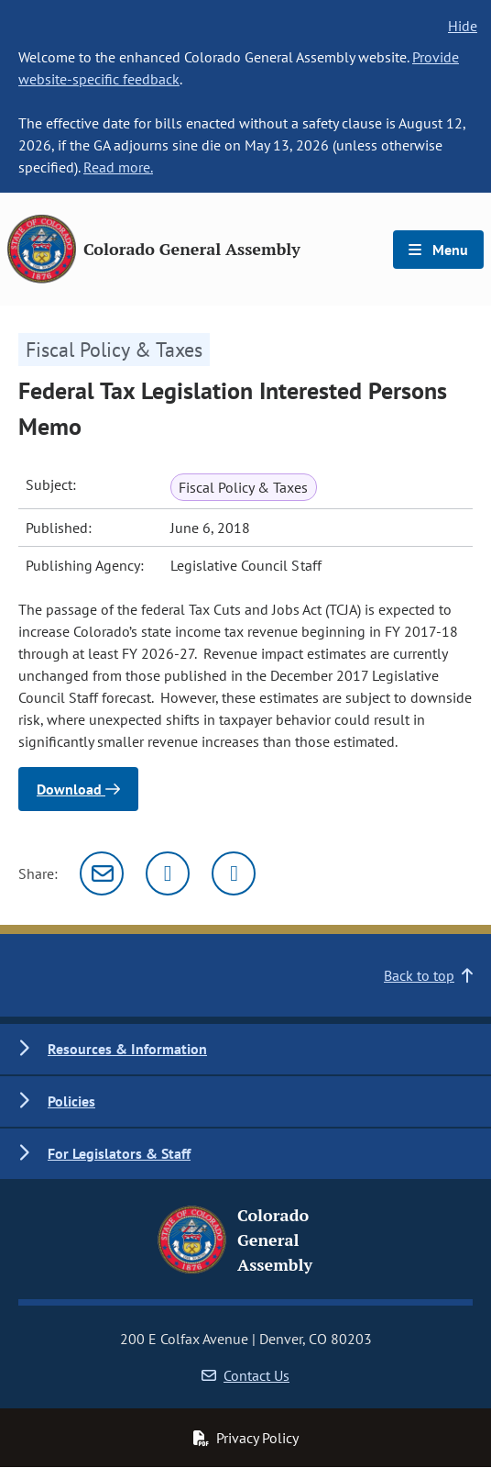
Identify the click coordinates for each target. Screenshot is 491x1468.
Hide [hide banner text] (462, 26)
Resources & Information (127, 1049)
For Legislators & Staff (119, 1153)
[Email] (102, 873)
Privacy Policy (245, 1438)
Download (78, 789)
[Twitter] (168, 873)
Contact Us (245, 1375)
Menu (438, 249)
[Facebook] (234, 873)
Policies (71, 1101)
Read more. (118, 167)
